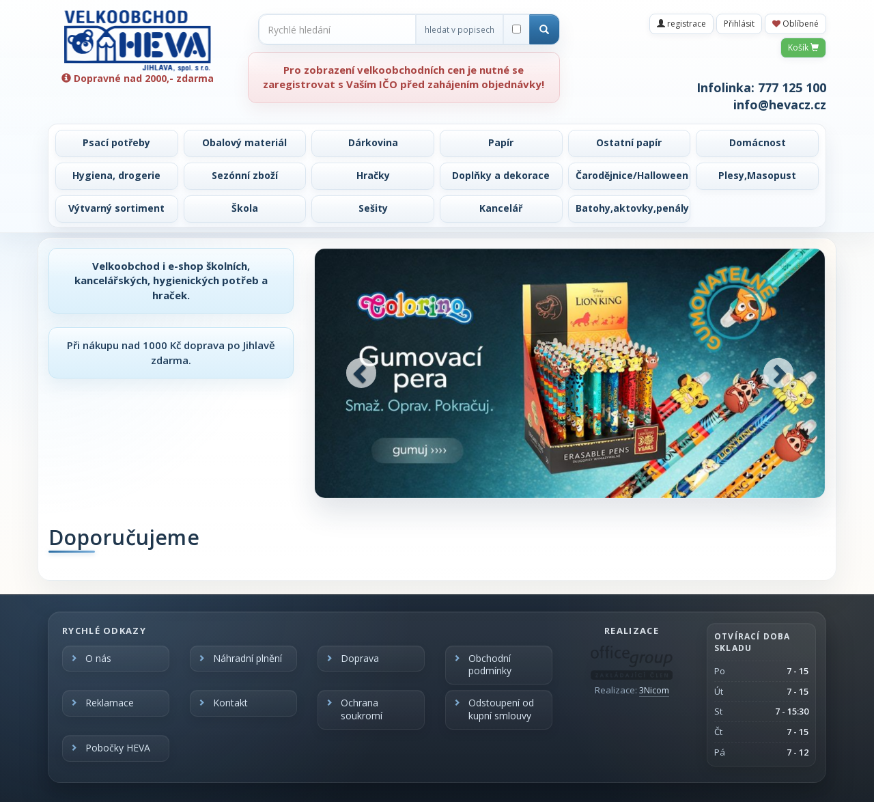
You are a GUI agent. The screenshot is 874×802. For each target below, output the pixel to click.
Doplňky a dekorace (501, 175)
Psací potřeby (116, 142)
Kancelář (500, 208)
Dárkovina (373, 142)
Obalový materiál (244, 142)
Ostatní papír (629, 142)
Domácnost (757, 142)
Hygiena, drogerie (116, 175)
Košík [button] (803, 47)
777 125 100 (792, 87)
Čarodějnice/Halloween (632, 175)
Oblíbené (795, 23)
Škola (244, 208)
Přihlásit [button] (739, 23)
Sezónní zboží (245, 175)
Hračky (373, 175)
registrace (681, 23)
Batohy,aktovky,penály (632, 208)
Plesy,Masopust (757, 175)
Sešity (373, 208)
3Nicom (654, 690)
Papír (500, 142)
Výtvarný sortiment (116, 208)
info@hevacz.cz (779, 104)
